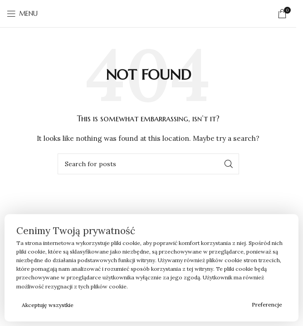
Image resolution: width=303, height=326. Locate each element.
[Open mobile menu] (22, 14)
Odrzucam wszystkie (163, 305)
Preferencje (267, 304)
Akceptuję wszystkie (47, 305)
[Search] (148, 163)
